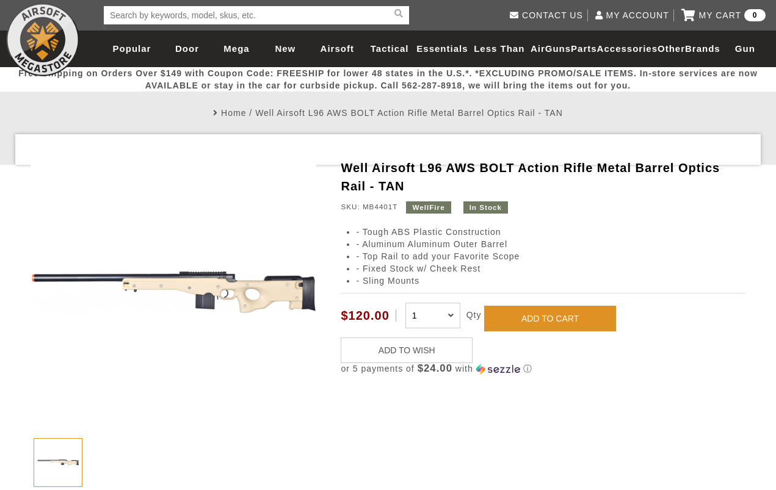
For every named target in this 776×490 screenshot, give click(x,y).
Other (671, 48)
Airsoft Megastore (42, 39)
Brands (702, 48)
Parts (584, 48)
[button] (543, 369)
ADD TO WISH (407, 350)
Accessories (627, 48)
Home (233, 113)
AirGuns (551, 48)
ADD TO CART (550, 318)
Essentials (442, 48)
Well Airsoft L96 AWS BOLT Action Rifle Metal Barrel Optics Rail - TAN (409, 113)
